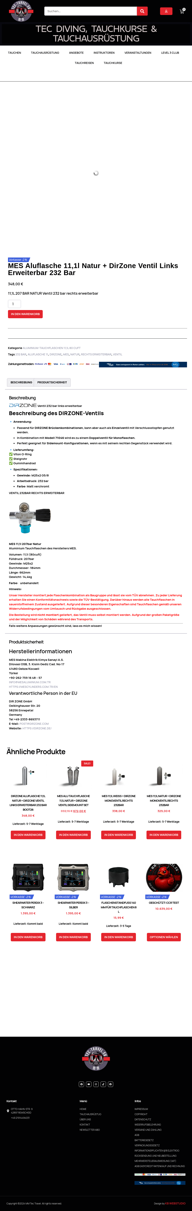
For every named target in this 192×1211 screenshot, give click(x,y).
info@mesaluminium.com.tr (30, 682)
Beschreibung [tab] (21, 382)
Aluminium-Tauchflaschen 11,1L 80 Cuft (51, 348)
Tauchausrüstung (45, 53)
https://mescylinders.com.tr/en (33, 687)
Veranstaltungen (138, 53)
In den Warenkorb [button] (28, 835)
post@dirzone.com (34, 724)
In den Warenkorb (25, 314)
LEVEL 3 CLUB (170, 53)
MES (66, 354)
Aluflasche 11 (38, 354)
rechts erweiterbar (96, 354)
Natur (74, 354)
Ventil (117, 354)
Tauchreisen (84, 63)
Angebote (76, 53)
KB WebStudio (175, 1203)
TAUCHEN (14, 53)
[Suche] (142, 11)
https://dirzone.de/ (36, 728)
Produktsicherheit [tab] (52, 382)
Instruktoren (104, 53)
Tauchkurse (113, 63)
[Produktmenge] (14, 304)
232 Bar (20, 354)
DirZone (56, 354)
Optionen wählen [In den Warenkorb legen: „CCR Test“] (164, 937)
